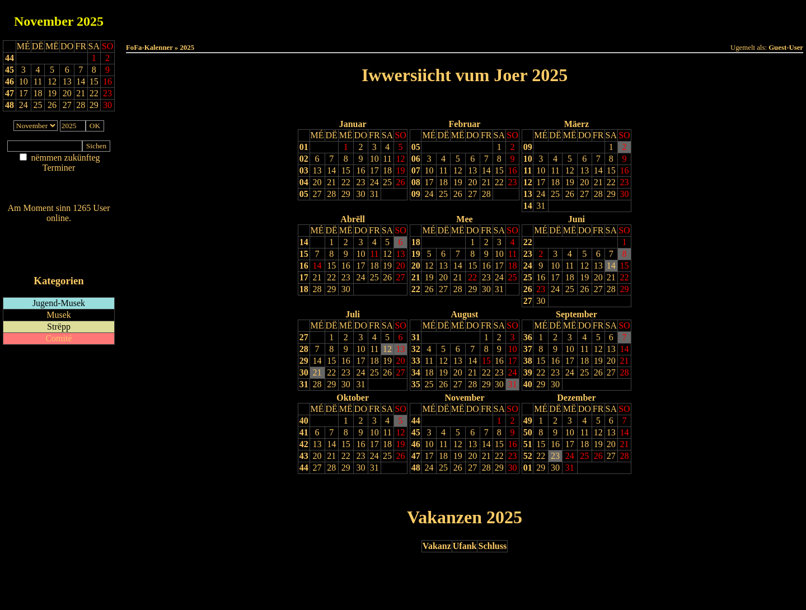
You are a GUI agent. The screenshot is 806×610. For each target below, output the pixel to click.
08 (415, 182)
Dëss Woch (402, 18)
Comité (58, 338)
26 (400, 182)
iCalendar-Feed (58, 259)
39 (527, 372)
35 (415, 384)
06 (415, 158)
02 (303, 158)
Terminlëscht (590, 18)
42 (303, 444)
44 (9, 58)
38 (527, 360)
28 (331, 194)
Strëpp (59, 326)
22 (345, 182)
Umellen (464, 28)
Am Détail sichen (59, 179)
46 (9, 81)
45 (9, 69)
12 (400, 158)
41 (303, 432)
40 (527, 384)
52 (527, 456)
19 (400, 170)
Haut (339, 18)
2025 (90, 21)
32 (415, 349)
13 (317, 170)
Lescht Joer (433, 104)
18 (387, 170)
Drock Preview (157, 490)
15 (345, 170)
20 (317, 182)
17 (374, 170)
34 (415, 372)
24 (374, 182)
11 (387, 158)
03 (303, 170)
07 (415, 170)
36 (527, 337)
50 (527, 432)
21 (331, 182)
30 (360, 194)
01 (303, 147)
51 (527, 444)
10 (374, 158)
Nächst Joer (496, 104)
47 (9, 93)
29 (345, 194)
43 (303, 456)
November (43, 21)
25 (387, 182)
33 (415, 360)
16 (360, 170)
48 (9, 105)
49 (527, 420)
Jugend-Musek (58, 303)
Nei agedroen (58, 189)
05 (303, 194)
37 (527, 349)
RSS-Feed (59, 249)
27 (317, 194)
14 (331, 170)
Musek (58, 315)
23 (360, 182)
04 (303, 182)
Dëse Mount (464, 18)
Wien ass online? (58, 229)
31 (374, 194)
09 (415, 194)
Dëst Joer (527, 18)
